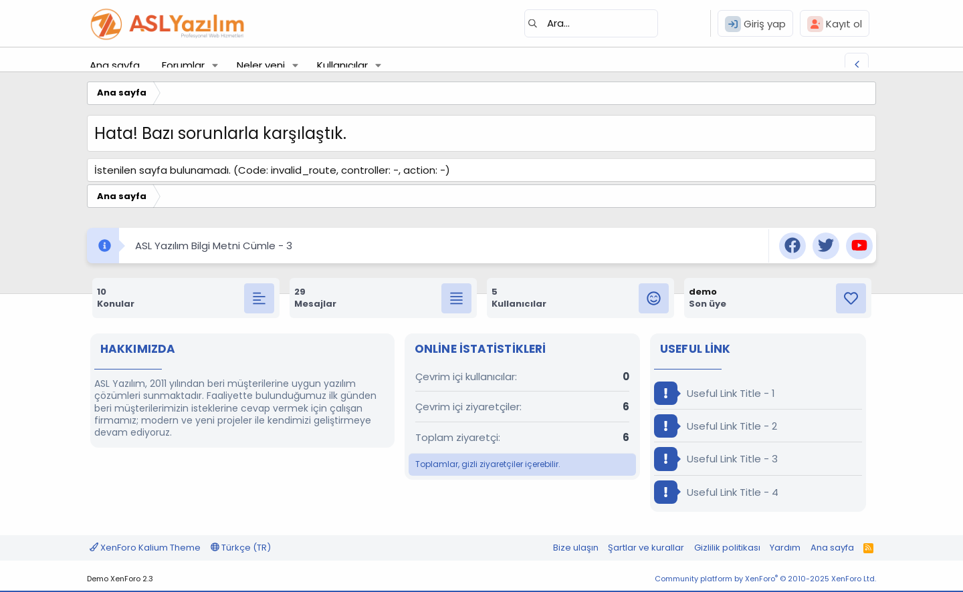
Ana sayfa (115, 65)
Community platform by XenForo (765, 578)
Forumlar (183, 65)
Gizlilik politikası (727, 547)
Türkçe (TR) (241, 547)
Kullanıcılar (342, 65)
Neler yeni (261, 65)
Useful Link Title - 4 (716, 492)
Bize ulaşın (576, 547)
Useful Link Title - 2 (715, 426)
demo (703, 291)
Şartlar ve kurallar (646, 547)
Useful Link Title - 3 (716, 458)
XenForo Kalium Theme (145, 547)
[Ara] (591, 23)
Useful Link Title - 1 (714, 393)
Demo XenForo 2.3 (120, 578)
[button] (215, 65)
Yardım (785, 547)
